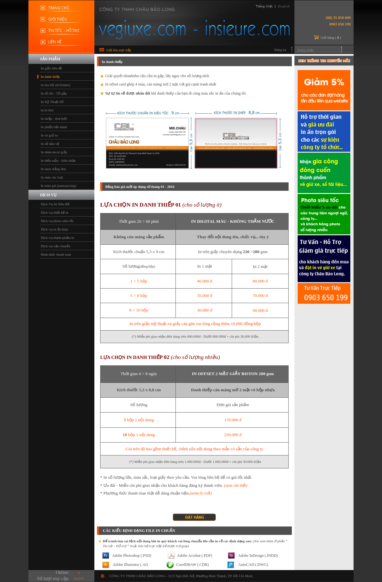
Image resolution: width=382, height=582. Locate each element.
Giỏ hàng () (331, 37)
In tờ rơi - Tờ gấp (54, 93)
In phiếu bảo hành (54, 127)
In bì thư (47, 110)
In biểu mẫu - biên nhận (58, 160)
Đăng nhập (305, 50)
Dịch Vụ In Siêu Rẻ (55, 204)
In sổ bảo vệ (50, 144)
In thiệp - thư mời (54, 118)
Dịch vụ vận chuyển (55, 246)
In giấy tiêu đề (51, 68)
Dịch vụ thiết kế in (55, 212)
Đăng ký (280, 50)
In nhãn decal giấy (54, 152)
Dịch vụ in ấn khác (55, 229)
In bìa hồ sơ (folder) (55, 85)
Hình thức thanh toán (56, 254)
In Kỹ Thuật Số (52, 102)
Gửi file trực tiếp (118, 50)
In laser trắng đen (53, 169)
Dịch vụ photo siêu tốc (57, 221)
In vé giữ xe (49, 135)
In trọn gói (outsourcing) (58, 186)
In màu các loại (52, 177)
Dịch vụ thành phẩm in (57, 238)
